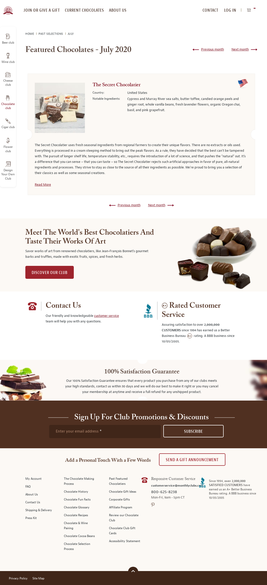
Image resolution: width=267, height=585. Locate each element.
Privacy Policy (18, 578)
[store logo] (8, 7)
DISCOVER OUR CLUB (49, 272)
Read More (43, 185)
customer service (106, 316)
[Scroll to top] (133, 571)
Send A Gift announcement (192, 460)
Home (30, 34)
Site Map (38, 578)
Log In (230, 10)
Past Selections (51, 34)
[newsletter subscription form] (105, 431)
